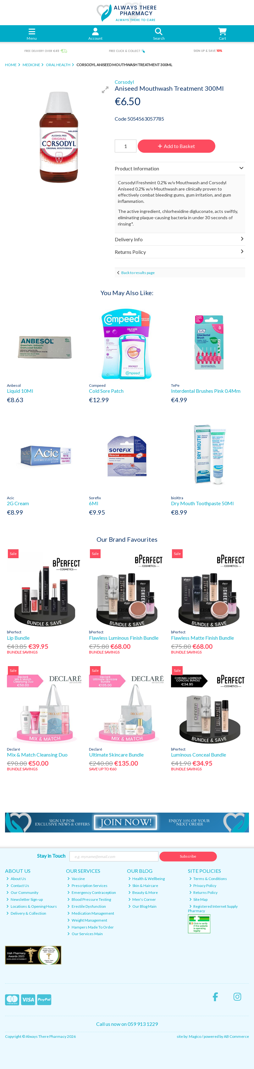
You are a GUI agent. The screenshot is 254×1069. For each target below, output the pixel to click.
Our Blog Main (142, 906)
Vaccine (76, 878)
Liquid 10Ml (20, 391)
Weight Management (87, 920)
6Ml (93, 503)
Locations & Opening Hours (31, 906)
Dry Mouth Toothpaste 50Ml (202, 503)
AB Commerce (236, 1036)
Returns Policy (203, 892)
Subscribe (188, 856)
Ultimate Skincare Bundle (116, 754)
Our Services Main (85, 933)
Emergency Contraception (91, 892)
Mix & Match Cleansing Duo (37, 754)
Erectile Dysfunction (86, 906)
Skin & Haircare (143, 885)
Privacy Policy (203, 885)
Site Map (198, 899)
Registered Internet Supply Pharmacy (213, 908)
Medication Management (90, 913)
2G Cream (18, 503)
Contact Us (17, 885)
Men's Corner (142, 899)
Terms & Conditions (208, 878)
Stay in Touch (51, 856)
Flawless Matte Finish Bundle (202, 638)
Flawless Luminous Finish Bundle (123, 638)
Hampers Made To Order (90, 927)
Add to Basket (176, 146)
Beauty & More (143, 892)
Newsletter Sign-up (24, 899)
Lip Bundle (18, 638)
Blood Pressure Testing (89, 899)
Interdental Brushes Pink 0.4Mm (205, 391)
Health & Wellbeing (146, 878)
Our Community (22, 892)
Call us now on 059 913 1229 (127, 1024)
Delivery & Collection (26, 913)
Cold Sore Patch (106, 391)
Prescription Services (87, 885)
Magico (195, 1036)
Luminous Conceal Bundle (198, 754)
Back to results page (138, 272)
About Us (16, 878)
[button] (105, 90)
